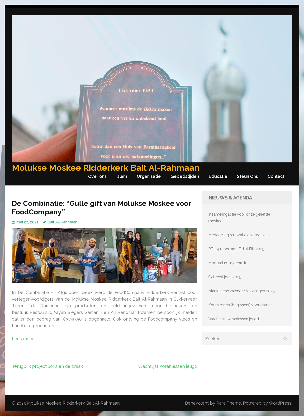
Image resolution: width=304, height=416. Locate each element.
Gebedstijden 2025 (224, 277)
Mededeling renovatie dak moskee (238, 235)
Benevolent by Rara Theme (213, 403)
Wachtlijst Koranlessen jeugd (167, 366)
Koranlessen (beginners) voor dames (240, 305)
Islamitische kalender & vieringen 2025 (241, 291)
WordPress (280, 403)
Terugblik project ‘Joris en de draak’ (47, 366)
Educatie (218, 176)
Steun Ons (247, 176)
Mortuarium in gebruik (227, 263)
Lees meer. (23, 338)
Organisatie (149, 176)
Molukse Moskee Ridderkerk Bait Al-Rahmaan (106, 168)
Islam (121, 176)
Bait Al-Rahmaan (62, 222)
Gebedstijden (185, 176)
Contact (276, 176)
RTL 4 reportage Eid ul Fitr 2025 (236, 249)
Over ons (97, 176)
